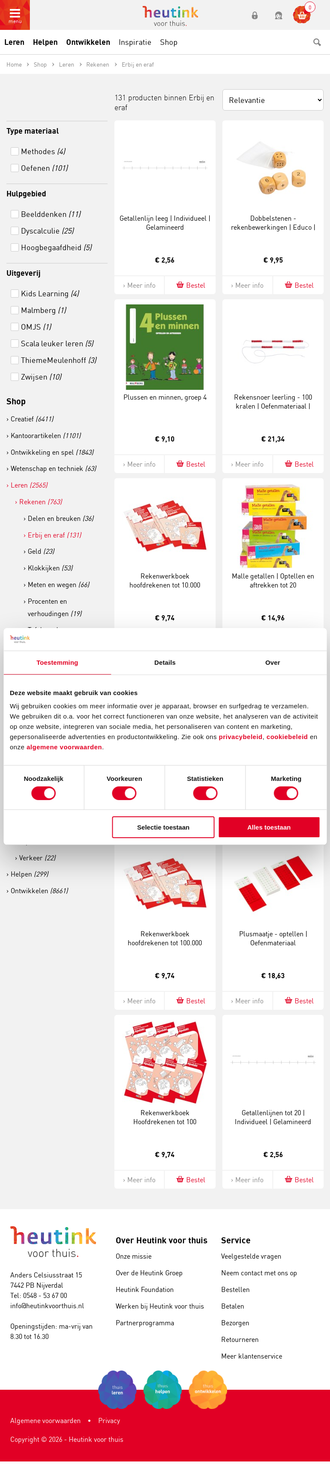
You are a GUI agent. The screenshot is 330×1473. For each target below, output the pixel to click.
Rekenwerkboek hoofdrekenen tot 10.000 (164, 580)
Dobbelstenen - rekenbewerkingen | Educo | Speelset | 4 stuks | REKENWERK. (273, 231)
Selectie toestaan (163, 827)
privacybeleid (241, 736)
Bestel (190, 285)
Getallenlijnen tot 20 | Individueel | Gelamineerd (273, 1117)
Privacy (109, 1420)
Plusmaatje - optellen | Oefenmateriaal (273, 938)
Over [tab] (273, 662)
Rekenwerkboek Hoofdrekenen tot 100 (164, 1117)
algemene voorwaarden (64, 747)
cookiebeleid (288, 736)
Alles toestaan (269, 827)
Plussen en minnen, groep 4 (165, 397)
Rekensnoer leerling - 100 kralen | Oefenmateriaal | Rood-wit (273, 406)
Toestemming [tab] (57, 662)
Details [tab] (165, 662)
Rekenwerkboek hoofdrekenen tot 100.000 (165, 938)
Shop (16, 401)
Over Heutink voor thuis (161, 1240)
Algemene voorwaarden (45, 1420)
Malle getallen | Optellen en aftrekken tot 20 (273, 580)
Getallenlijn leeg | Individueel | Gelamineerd (165, 222)
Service (236, 1240)
